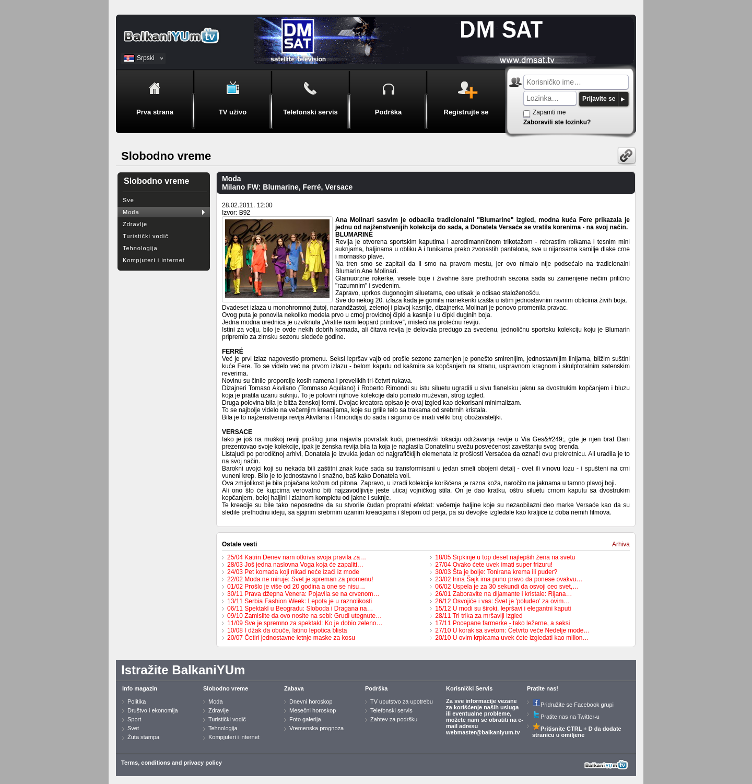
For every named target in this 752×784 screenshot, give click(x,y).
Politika (136, 701)
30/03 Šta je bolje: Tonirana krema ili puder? (496, 572)
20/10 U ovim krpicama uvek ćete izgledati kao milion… (512, 637)
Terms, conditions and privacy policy (171, 762)
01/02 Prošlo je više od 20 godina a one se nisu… (296, 586)
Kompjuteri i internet (154, 260)
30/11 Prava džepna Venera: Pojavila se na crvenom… (303, 594)
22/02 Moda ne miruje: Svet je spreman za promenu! (300, 579)
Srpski (145, 58)
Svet (133, 728)
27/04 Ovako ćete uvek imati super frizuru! (494, 564)
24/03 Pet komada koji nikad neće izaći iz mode (293, 572)
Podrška (376, 688)
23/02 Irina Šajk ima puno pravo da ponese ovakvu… (508, 579)
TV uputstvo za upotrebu (401, 701)
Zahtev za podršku (394, 719)
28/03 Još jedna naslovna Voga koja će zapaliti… (295, 564)
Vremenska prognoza (316, 728)
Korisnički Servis (469, 688)
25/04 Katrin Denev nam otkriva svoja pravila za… (296, 557)
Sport (134, 719)
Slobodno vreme (225, 688)
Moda (131, 212)
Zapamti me (549, 112)
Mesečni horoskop (312, 710)
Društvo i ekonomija (152, 710)
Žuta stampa (143, 737)
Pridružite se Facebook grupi (573, 704)
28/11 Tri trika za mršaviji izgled (478, 615)
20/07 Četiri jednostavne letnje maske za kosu (291, 637)
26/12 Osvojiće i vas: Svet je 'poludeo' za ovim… (502, 601)
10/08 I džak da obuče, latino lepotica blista (287, 630)
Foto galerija (305, 719)
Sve (128, 200)
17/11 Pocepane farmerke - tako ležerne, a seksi (502, 623)
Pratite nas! (542, 688)
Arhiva (621, 544)
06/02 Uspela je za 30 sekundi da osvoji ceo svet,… (507, 586)
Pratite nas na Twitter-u (566, 716)
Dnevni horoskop (311, 701)
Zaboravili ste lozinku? (557, 122)
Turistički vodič (146, 236)
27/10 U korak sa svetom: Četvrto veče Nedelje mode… (512, 630)
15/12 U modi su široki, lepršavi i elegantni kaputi (503, 608)
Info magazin (139, 688)
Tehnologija (140, 248)
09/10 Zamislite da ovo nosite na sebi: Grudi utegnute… (304, 615)
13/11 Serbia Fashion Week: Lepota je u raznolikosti (299, 601)
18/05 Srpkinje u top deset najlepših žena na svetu (505, 557)
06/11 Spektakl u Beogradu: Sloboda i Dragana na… (300, 608)
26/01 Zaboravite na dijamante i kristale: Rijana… (503, 594)
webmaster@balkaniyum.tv (483, 732)
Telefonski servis (391, 710)
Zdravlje (135, 224)
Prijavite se (598, 98)
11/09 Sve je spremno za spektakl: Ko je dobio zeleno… (305, 623)
